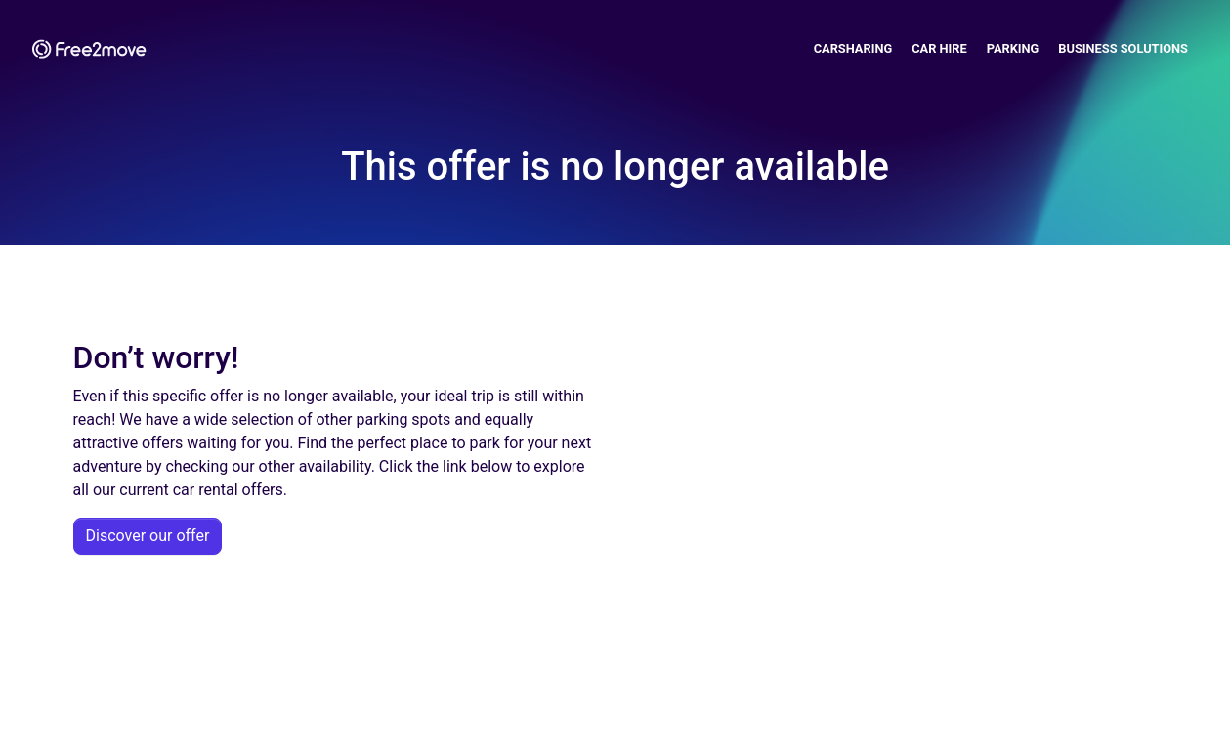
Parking (1013, 48)
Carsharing (853, 48)
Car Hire (939, 48)
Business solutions (1123, 48)
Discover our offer (148, 535)
